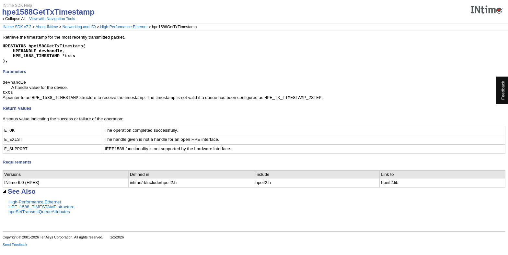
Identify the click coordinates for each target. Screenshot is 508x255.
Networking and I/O (79, 27)
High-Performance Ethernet (123, 27)
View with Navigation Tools (52, 19)
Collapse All (15, 19)
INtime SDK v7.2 (17, 27)
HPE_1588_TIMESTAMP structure (41, 212)
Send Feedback (15, 250)
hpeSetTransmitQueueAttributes (39, 217)
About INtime (47, 27)
